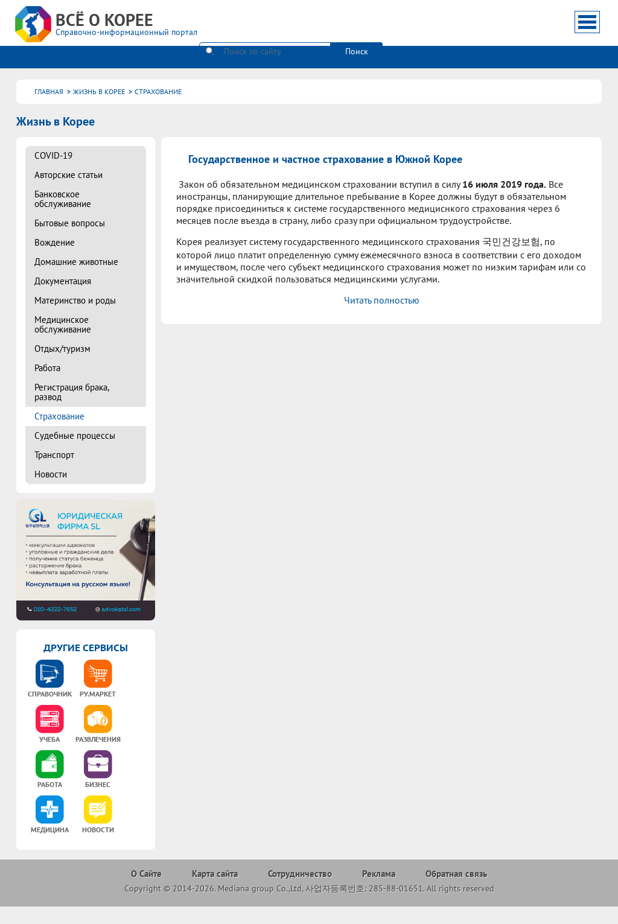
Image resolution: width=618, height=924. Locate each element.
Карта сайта (215, 873)
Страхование (59, 416)
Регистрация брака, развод (71, 392)
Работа (47, 368)
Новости (50, 474)
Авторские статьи (68, 174)
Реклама (378, 873)
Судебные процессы (74, 435)
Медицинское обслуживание (62, 324)
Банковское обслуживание (62, 198)
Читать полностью (381, 300)
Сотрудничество (300, 873)
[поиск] (264, 21)
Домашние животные (76, 261)
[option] (49, 682)
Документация (62, 281)
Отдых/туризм (62, 348)
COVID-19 (53, 155)
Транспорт (54, 454)
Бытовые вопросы (69, 223)
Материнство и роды (75, 300)
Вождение (54, 242)
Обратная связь (456, 873)
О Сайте (146, 873)
